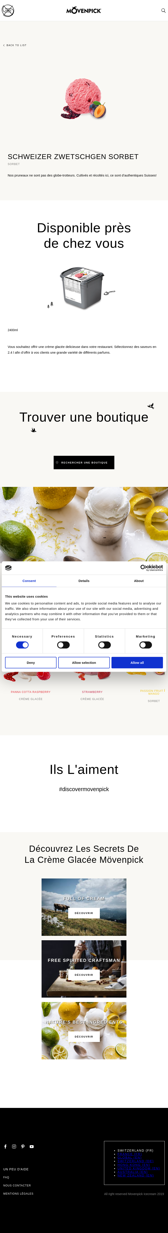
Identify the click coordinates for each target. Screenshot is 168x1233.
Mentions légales (18, 1193)
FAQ (6, 1177)
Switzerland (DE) (135, 1161)
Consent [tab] (29, 580)
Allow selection (84, 662)
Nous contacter (17, 1185)
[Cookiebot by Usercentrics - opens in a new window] (143, 568)
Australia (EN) (132, 1172)
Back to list (15, 45)
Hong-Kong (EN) (133, 1165)
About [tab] (139, 580)
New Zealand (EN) (135, 1175)
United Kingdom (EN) (138, 1168)
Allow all (137, 662)
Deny (31, 662)
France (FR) (129, 1154)
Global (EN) (129, 1157)
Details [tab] (84, 580)
